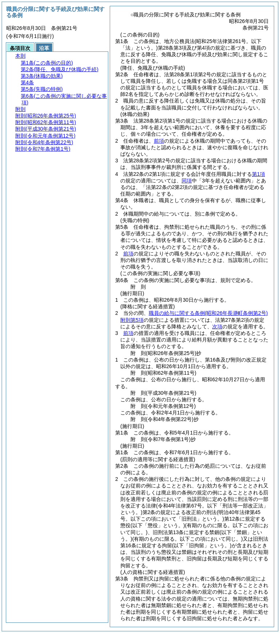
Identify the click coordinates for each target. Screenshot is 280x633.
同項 (187, 181)
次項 (217, 326)
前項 (159, 141)
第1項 (258, 174)
